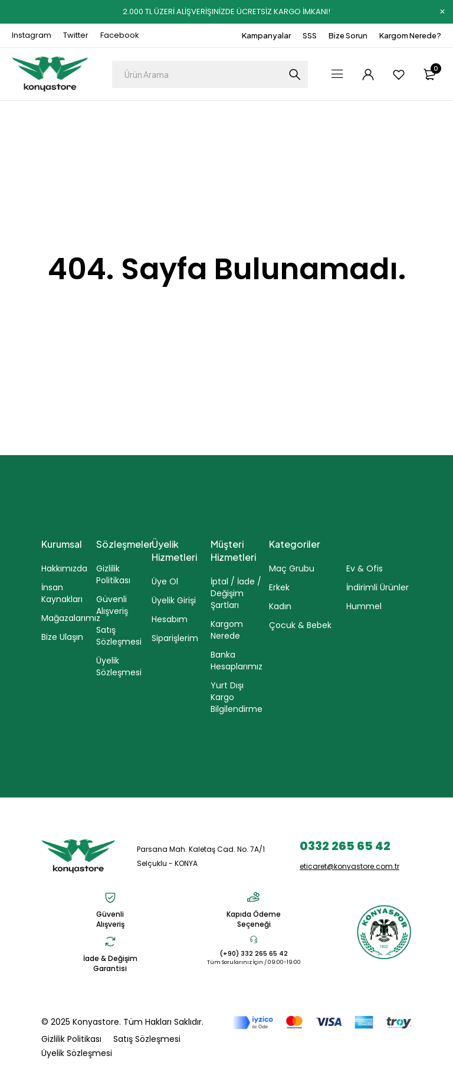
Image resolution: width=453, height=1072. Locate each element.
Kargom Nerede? (410, 35)
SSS (310, 35)
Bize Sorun (348, 35)
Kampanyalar (266, 35)
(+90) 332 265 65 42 (253, 953)
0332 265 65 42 (345, 846)
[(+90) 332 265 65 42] (254, 939)
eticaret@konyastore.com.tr (349, 866)
